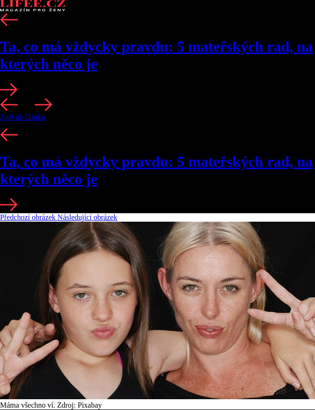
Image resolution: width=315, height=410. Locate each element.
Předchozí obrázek (29, 217)
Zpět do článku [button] (22, 117)
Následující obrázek (88, 217)
